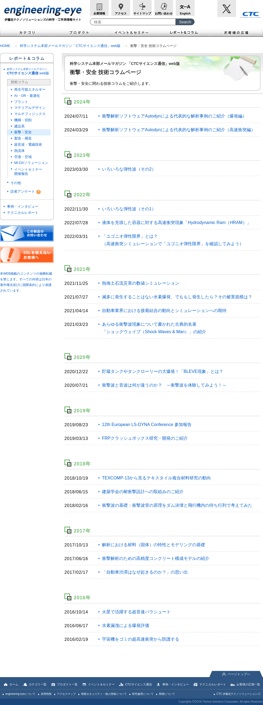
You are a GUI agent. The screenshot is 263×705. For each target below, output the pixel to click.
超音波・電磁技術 (28, 144)
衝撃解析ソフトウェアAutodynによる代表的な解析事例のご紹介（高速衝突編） (178, 129)
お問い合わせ (164, 13)
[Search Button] (185, 22)
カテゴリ (26, 32)
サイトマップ (142, 13)
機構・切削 (23, 120)
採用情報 (46, 693)
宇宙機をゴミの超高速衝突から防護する (140, 639)
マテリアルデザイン (30, 108)
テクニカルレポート (22, 213)
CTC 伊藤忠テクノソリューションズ (238, 693)
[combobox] (133, 22)
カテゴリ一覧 (37, 684)
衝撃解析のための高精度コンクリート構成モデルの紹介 (155, 558)
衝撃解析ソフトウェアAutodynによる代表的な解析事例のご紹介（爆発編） (174, 116)
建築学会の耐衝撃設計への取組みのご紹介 (143, 491)
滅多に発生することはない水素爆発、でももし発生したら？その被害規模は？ (177, 297)
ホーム (13, 684)
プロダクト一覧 (67, 684)
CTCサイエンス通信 (138, 684)
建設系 (19, 126)
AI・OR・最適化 (27, 96)
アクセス (121, 13)
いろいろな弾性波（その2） (129, 169)
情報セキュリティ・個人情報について (104, 693)
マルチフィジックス (30, 114)
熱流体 (19, 151)
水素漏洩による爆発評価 (125, 625)
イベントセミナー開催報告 (28, 171)
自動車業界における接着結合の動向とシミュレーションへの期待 (164, 310)
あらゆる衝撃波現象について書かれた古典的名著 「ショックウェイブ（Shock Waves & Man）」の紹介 (154, 328)
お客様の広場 (236, 32)
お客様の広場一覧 (248, 684)
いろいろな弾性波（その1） (129, 209)
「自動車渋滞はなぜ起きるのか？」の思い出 (145, 572)
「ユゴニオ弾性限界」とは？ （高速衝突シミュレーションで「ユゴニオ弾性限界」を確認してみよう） (173, 240)
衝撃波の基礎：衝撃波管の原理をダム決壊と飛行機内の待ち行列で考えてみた (177, 505)
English (185, 13)
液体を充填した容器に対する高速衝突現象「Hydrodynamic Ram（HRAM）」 (176, 222)
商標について (167, 693)
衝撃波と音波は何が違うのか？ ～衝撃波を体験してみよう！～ (164, 385)
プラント (21, 102)
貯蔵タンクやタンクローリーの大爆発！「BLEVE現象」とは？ (162, 371)
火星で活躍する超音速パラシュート (136, 611)
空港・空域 (23, 157)
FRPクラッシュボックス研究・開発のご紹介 (145, 438)
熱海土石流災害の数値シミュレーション (140, 283)
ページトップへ (239, 674)
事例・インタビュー (22, 206)
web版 (29, 71)
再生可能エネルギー (30, 89)
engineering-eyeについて (20, 693)
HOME (5, 46)
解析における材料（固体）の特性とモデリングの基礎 (153, 544)
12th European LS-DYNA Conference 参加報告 (147, 424)
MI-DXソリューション (31, 163)
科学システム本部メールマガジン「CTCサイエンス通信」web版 (70, 46)
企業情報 (99, 13)
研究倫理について (143, 693)
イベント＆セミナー (131, 32)
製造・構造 (23, 138)
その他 (15, 183)
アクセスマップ (66, 693)
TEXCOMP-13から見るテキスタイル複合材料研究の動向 (156, 478)
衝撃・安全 (23, 132)
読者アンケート (22, 191)
